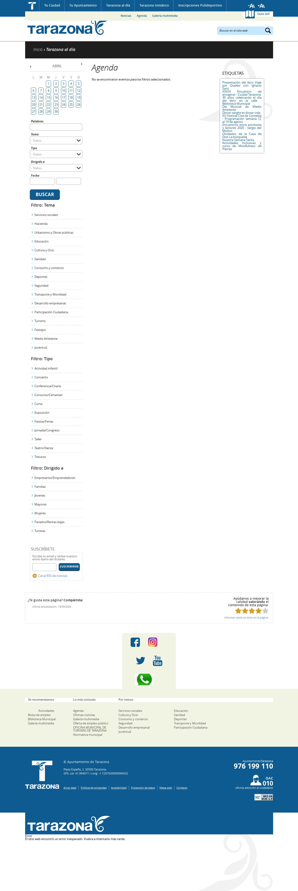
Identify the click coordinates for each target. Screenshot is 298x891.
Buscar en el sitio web (234, 30)
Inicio (32, 5)
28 (41, 111)
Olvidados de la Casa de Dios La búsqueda (241, 135)
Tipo (34, 148)
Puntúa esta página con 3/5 (252, 611)
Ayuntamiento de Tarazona (67, 27)
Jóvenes (39, 495)
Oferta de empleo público (90, 723)
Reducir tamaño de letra (251, 5)
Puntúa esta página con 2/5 (245, 611)
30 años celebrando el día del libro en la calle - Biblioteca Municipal (241, 100)
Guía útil (263, 14)
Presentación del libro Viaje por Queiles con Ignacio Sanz (241, 85)
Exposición (41, 412)
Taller (38, 439)
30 (56, 111)
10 (63, 90)
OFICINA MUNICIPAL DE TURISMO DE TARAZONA (90, 729)
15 (48, 97)
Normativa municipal (87, 735)
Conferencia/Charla (47, 386)
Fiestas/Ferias (43, 421)
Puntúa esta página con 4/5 (258, 611)
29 (48, 111)
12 (78, 90)
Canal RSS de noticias (52, 576)
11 (71, 90)
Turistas (39, 531)
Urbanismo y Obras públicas (53, 232)
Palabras (37, 121)
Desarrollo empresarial (50, 303)
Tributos (40, 457)
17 (63, 97)
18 (71, 97)
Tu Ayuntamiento (83, 5)
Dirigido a (38, 162)
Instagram (157, 642)
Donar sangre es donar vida (241, 113)
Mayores (40, 504)
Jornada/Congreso (47, 430)
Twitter (140, 661)
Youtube (157, 661)
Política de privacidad (94, 787)
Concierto (41, 377)
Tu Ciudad (52, 5)
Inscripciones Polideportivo (200, 5)
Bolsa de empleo (39, 715)
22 (48, 104)
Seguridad (41, 285)
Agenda (142, 16)
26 (78, 104)
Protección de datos (143, 787)
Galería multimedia (165, 16)
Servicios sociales (46, 215)
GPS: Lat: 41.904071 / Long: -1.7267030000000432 (96, 773)
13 (33, 97)
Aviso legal (70, 787)
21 (41, 104)
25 (71, 104)
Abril (57, 66)
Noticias (126, 16)
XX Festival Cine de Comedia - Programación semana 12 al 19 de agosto (241, 119)
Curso (38, 404)
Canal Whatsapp (149, 679)
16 (56, 97)
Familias (40, 486)
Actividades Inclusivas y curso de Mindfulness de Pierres (241, 146)
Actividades (46, 711)
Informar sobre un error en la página (246, 617)
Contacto (181, 787)
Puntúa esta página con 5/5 (265, 611)
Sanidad (40, 259)
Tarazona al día (118, 5)
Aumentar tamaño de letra (261, 5)
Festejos (40, 330)
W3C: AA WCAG (263, 797)
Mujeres (40, 513)
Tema (35, 134)
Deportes (40, 277)
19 (78, 97)
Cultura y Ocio (44, 250)
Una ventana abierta (67, 824)
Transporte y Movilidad (50, 294)
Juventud (40, 347)
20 (33, 104)
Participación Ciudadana (51, 312)
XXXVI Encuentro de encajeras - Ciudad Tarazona (241, 93)
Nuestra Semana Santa (238, 140)
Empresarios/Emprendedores (54, 478)
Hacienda (40, 224)
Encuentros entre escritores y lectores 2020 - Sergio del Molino (241, 128)
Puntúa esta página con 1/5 (238, 611)
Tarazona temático (154, 5)
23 (56, 104)
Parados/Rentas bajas (49, 522)
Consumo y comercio (49, 268)
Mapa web (165, 787)
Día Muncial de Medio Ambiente (241, 108)
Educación (41, 241)
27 (33, 111)
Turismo (40, 321)
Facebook (135, 642)
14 (41, 97)
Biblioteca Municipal (42, 719)
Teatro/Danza (43, 448)
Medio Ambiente (46, 338)
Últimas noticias (84, 715)
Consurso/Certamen (48, 395)
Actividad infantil (46, 368)
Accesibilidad (119, 787)
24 (63, 104)
